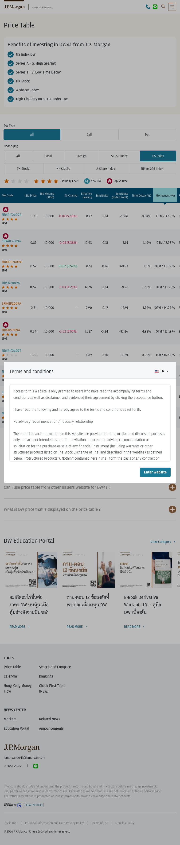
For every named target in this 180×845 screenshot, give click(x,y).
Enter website (155, 472)
